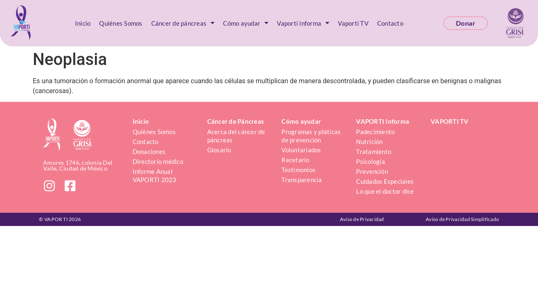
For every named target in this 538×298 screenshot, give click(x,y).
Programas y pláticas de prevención (311, 136)
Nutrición (369, 141)
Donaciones (149, 151)
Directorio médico (158, 161)
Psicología (370, 161)
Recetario (295, 159)
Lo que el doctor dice (385, 191)
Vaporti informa (303, 23)
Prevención (372, 171)
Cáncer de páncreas (183, 23)
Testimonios (298, 169)
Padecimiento (375, 131)
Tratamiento (373, 151)
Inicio (83, 23)
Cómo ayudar (245, 23)
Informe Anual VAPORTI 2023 (155, 175)
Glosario (219, 150)
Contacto (390, 23)
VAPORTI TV (450, 121)
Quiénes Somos (120, 23)
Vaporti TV (353, 23)
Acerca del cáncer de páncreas (237, 136)
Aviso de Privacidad (362, 219)
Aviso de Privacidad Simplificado (462, 219)
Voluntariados (301, 150)
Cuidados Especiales (385, 181)
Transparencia (301, 179)
